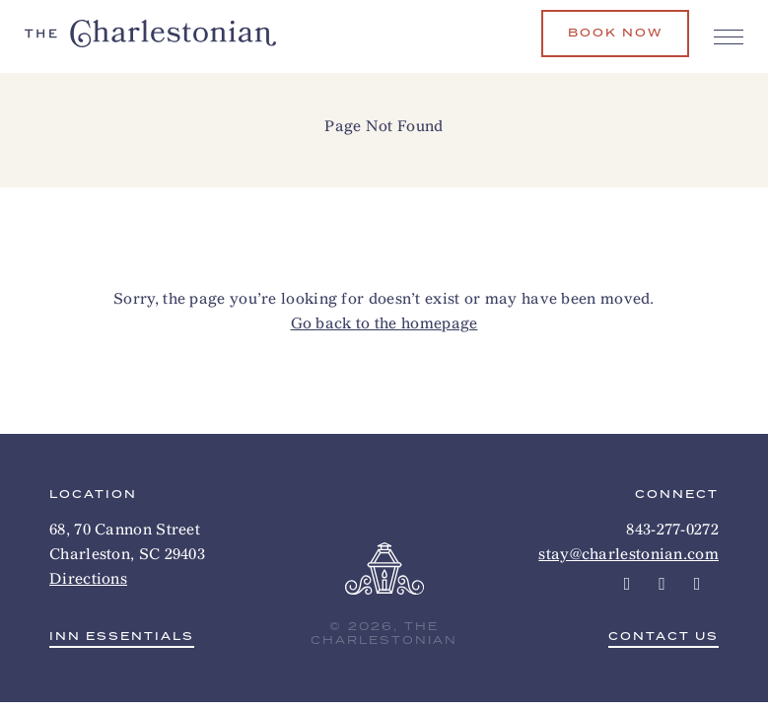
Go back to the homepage (384, 323)
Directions (88, 578)
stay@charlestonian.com (628, 553)
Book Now (615, 33)
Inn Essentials (121, 637)
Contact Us (663, 637)
